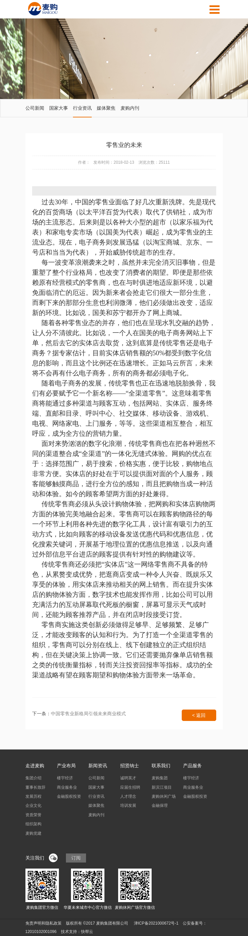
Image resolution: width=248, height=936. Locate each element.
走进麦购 (34, 765)
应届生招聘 (130, 787)
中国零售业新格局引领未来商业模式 (88, 713)
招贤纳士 (129, 765)
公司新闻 (34, 108)
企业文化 (33, 805)
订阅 (76, 858)
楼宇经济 (65, 778)
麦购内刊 (129, 108)
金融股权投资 (69, 796)
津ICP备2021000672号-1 (156, 923)
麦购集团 (160, 778)
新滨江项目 (162, 787)
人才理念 (128, 796)
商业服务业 (67, 787)
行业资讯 (82, 108)
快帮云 (87, 931)
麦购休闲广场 (164, 796)
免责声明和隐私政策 (43, 923)
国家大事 (58, 108)
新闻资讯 (97, 765)
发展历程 (33, 796)
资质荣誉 (33, 815)
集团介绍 (33, 778)
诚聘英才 (128, 778)
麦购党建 (33, 833)
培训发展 (128, 805)
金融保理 (160, 805)
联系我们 (161, 765)
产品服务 (192, 765)
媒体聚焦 (106, 108)
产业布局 (66, 765)
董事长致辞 (35, 787)
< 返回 (198, 715)
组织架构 (33, 824)
